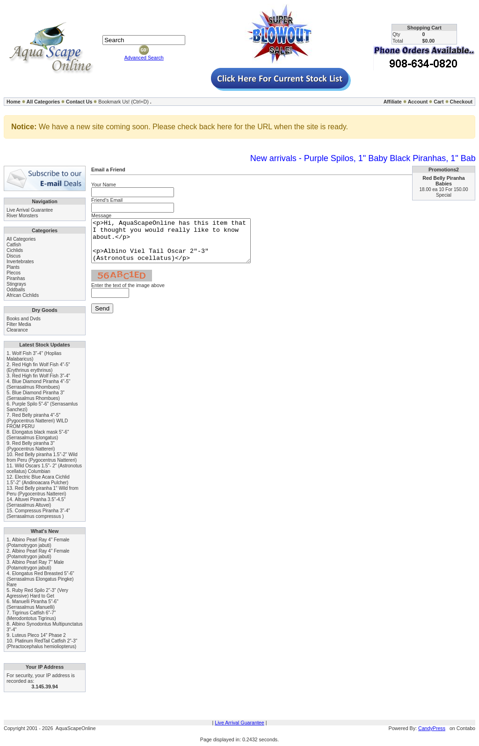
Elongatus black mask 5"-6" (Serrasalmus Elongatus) (38, 434)
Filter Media (19, 324)
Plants (13, 267)
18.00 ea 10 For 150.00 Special (444, 192)
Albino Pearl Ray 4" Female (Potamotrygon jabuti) (38, 542)
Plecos (14, 272)
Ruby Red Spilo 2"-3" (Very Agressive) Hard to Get (37, 593)
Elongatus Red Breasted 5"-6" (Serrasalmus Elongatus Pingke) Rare (40, 579)
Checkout (461, 101)
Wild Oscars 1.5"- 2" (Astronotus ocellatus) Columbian (44, 468)
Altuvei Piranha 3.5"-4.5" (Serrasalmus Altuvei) (36, 502)
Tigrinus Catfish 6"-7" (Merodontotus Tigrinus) (31, 615)
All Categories (43, 101)
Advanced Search (144, 57)
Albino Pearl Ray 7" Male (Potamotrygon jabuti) (35, 565)
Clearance (17, 329)
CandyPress (431, 728)
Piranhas (16, 278)
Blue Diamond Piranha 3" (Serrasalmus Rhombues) (36, 395)
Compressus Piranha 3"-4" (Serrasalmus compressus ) (38, 513)
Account (418, 101)
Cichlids (15, 250)
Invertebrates (20, 261)
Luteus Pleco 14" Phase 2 (39, 635)
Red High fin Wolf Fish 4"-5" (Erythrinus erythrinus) (38, 367)
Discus (14, 256)
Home (14, 101)
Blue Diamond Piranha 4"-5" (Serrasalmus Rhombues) (38, 384)
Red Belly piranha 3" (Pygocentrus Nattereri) (31, 446)
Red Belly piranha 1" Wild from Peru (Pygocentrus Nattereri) (43, 491)
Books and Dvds (24, 318)
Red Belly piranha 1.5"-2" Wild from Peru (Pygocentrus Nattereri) (42, 457)
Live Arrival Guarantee (30, 210)
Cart (438, 101)
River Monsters (22, 215)
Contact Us (79, 101)
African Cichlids (23, 295)
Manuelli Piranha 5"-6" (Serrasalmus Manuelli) (32, 604)
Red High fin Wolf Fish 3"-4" (41, 375)
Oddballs (16, 289)
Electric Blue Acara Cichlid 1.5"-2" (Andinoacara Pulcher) (38, 479)
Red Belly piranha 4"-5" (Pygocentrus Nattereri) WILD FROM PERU (37, 421)
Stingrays (16, 284)
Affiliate (393, 101)
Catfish (14, 244)
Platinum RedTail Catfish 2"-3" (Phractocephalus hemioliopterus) (42, 643)
